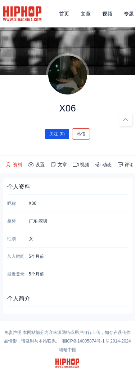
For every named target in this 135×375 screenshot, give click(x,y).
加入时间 (15, 256)
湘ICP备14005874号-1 (83, 341)
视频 (107, 14)
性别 (11, 238)
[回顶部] (125, 119)
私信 (81, 133)
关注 (57, 133)
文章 (86, 14)
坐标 (11, 221)
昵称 (11, 203)
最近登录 (15, 274)
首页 (64, 14)
